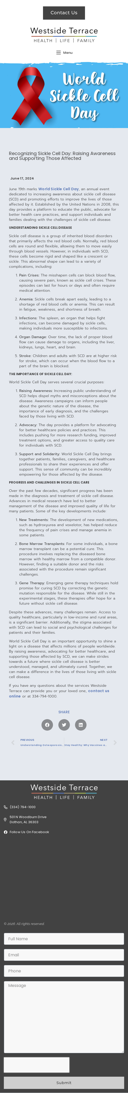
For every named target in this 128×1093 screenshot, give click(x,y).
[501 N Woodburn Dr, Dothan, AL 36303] (64, 878)
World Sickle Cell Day (58, 189)
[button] (47, 725)
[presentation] (36, 1065)
